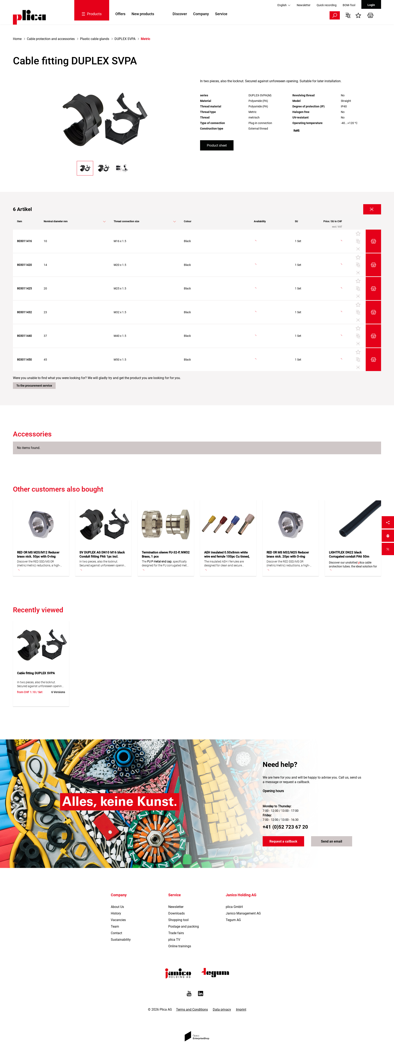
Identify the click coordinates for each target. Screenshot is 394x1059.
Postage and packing (183, 926)
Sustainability (121, 940)
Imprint (241, 1009)
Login (371, 5)
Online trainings (179, 946)
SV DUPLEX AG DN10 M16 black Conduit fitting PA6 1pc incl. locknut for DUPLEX (102, 557)
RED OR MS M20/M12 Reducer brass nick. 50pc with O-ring (38, 554)
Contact (116, 933)
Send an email (331, 841)
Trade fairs (176, 933)
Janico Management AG (243, 913)
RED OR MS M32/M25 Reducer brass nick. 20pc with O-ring (288, 554)
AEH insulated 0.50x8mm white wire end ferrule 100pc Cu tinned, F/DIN (226, 557)
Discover (180, 14)
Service (221, 14)
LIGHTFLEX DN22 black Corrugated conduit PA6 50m (349, 554)
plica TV (174, 940)
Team (115, 926)
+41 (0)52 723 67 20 (285, 827)
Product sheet (217, 145)
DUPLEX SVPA (125, 39)
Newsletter (303, 5)
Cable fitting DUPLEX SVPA (36, 673)
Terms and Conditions (192, 1009)
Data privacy (222, 1009)
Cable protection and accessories (51, 39)
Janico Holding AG (241, 895)
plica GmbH (234, 907)
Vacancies (118, 920)
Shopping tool (178, 920)
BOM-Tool (349, 5)
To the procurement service (34, 385)
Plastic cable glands (94, 39)
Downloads (176, 913)
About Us (117, 907)
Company (201, 14)
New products (143, 14)
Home (17, 39)
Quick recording (327, 5)
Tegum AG (233, 920)
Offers (120, 14)
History (116, 913)
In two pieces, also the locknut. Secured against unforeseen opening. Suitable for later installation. (102, 563)
